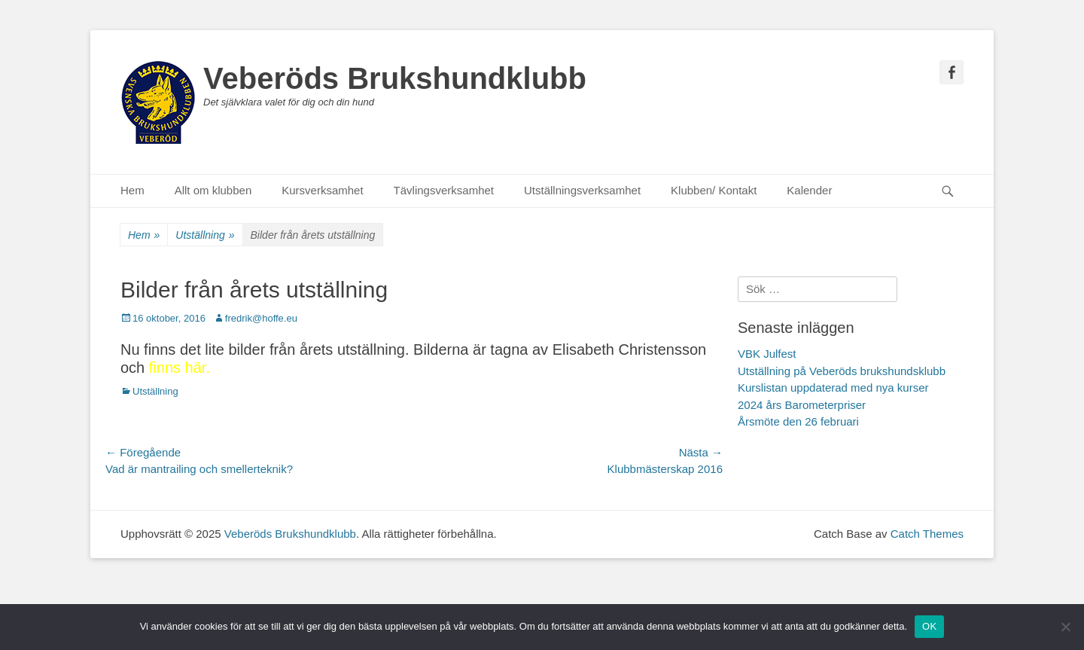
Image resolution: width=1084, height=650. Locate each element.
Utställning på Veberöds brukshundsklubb (841, 371)
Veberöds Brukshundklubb (394, 78)
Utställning (204, 235)
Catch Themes (927, 533)
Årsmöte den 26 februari (798, 421)
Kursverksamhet (322, 190)
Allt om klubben (213, 190)
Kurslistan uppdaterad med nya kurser (833, 387)
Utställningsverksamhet (582, 190)
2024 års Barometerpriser (802, 404)
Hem (132, 190)
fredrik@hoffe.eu (261, 318)
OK (929, 626)
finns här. (179, 367)
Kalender (809, 190)
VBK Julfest (767, 353)
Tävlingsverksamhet (444, 190)
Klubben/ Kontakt (714, 190)
